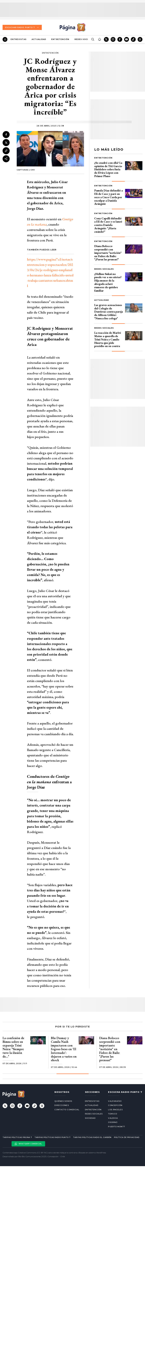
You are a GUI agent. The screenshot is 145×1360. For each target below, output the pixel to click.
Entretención (60, 39)
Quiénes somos (63, 1101)
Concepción (115, 1105)
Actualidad (39, 39)
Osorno (112, 1122)
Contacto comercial (66, 1109)
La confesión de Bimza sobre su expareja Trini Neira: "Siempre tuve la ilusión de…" (13, 1047)
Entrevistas (18, 39)
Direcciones (61, 1105)
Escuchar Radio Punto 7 (22, 27)
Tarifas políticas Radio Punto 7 (52, 1137)
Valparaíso (115, 1101)
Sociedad (90, 1118)
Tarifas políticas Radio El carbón (92, 1137)
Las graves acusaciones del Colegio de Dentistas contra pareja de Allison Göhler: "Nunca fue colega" (108, 311)
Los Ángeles (115, 1109)
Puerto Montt (116, 1126)
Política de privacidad (126, 1137)
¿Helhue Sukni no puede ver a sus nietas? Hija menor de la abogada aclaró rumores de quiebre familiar (108, 282)
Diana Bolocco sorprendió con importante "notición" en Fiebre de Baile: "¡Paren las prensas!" (108, 252)
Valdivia (113, 1118)
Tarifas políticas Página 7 (17, 1137)
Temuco (112, 1114)
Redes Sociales (84, 39)
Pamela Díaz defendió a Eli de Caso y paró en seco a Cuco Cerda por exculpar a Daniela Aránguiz (108, 197)
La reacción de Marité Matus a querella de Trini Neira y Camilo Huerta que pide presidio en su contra (107, 339)
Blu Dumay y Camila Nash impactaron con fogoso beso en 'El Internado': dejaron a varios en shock (64, 1049)
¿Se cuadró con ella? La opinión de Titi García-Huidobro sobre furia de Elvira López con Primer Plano (108, 169)
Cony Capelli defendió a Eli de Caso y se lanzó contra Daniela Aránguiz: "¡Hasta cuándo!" (108, 224)
